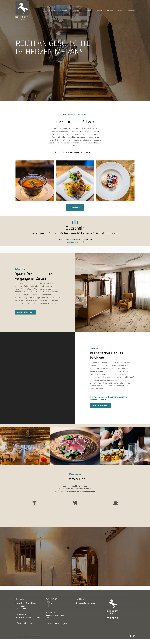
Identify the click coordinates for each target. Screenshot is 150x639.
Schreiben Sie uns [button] (73, 242)
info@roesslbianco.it (23, 623)
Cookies (49, 618)
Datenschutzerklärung (55, 615)
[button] (75, 207)
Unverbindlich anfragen (85, 603)
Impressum (50, 612)
